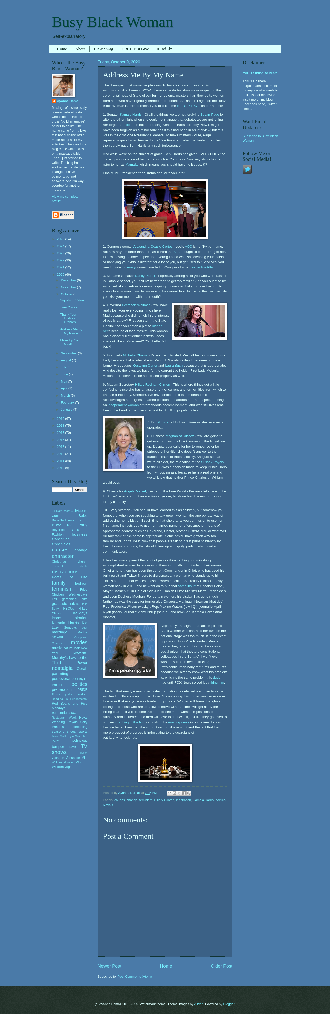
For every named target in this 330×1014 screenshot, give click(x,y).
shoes (71, 731)
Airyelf (198, 1004)
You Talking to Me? (260, 73)
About (80, 49)
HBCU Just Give (135, 49)
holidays (80, 613)
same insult (186, 586)
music (57, 648)
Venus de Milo (76, 758)
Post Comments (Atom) (135, 976)
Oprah (82, 668)
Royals (108, 805)
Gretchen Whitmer (136, 305)
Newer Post (109, 966)
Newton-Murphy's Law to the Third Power (69, 658)
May (64, 381)
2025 (61, 239)
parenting (60, 673)
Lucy (84, 627)
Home (62, 49)
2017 (61, 433)
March (66, 395)
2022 (61, 260)
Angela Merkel (135, 491)
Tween (83, 753)
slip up (129, 125)
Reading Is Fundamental (69, 698)
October (67, 294)
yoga (68, 767)
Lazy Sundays (64, 627)
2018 (61, 425)
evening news (178, 722)
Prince (56, 694)
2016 (61, 440)
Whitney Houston (63, 762)
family (59, 583)
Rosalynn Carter (144, 365)
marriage (59, 632)
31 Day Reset (61, 510)
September (69, 353)
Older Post (221, 966)
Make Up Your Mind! (70, 342)
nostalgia (62, 668)
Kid (84, 622)
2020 (61, 274)
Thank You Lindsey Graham (68, 318)
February (68, 402)
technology (79, 740)
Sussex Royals (212, 462)
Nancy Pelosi (145, 276)
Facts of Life (69, 577)
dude (216, 677)
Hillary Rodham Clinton (152, 384)
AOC (188, 246)
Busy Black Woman (112, 21)
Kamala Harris (131, 114)
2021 (61, 267)
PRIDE (82, 690)
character (63, 556)
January (67, 409)
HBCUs (68, 608)
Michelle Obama (135, 355)
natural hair (71, 648)
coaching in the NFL (130, 722)
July (64, 367)
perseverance (64, 678)
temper (58, 746)
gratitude (59, 603)
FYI (54, 599)
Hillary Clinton (164, 800)
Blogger (228, 1004)
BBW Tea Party (69, 525)
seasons (58, 731)
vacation (58, 758)
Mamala (131, 164)
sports (83, 731)
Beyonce (58, 530)
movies (79, 642)
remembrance (64, 712)
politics (220, 800)
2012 (61, 454)
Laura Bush (174, 365)
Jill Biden (163, 422)
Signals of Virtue (72, 300)
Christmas (59, 561)
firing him (217, 682)
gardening (69, 599)
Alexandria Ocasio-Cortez (152, 246)
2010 (61, 468)
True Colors (68, 307)
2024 (61, 246)
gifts (84, 599)
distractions (65, 571)
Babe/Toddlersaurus (66, 520)
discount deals (69, 566)
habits (74, 603)
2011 (61, 461)
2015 (61, 447)
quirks (68, 694)
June (65, 374)
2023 (61, 253)
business (79, 534)
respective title (202, 267)
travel (72, 747)
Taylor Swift (59, 736)
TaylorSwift (74, 736)
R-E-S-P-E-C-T (188, 106)
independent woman (123, 405)
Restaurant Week (64, 717)
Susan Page (209, 114)
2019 (61, 419)
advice (77, 510)
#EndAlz (164, 49)
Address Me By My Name (71, 331)
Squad (178, 252)
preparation (62, 689)
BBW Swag (103, 49)
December (69, 280)
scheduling (79, 727)
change (132, 800)
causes (119, 800)
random (81, 694)
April (64, 388)
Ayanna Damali (68, 101)
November (69, 287)
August (66, 360)
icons (56, 618)
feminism (145, 800)
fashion (81, 583)
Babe (82, 515)
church (82, 561)
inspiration (183, 800)
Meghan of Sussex (180, 436)
